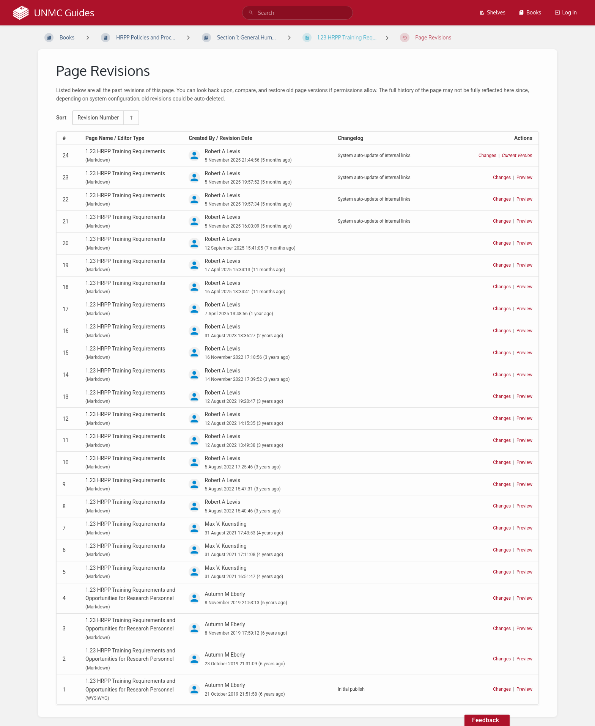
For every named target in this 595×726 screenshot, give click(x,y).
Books (530, 12)
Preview (524, 177)
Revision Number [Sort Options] (98, 118)
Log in (566, 12)
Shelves (492, 12)
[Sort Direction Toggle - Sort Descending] (131, 117)
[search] (297, 13)
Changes (487, 155)
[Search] (250, 12)
